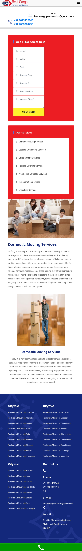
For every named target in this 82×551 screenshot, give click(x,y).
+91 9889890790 (23, 24)
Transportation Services (28, 182)
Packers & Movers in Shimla (20, 498)
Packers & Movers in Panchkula (21, 487)
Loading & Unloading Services (31, 150)
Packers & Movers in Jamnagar (56, 450)
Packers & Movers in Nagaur (20, 481)
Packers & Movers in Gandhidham (57, 440)
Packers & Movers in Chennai (20, 445)
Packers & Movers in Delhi (19, 434)
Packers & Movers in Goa (19, 503)
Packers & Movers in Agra (19, 429)
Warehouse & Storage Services (31, 174)
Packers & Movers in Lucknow (21, 412)
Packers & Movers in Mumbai (20, 440)
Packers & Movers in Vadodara (56, 456)
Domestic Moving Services (29, 142)
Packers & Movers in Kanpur (20, 423)
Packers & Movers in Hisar (19, 476)
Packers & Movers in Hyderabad (21, 456)
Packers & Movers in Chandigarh (57, 423)
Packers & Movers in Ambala (55, 429)
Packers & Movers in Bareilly (20, 492)
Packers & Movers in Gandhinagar (57, 445)
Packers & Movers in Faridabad (56, 412)
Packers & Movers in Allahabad (21, 418)
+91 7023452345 (23, 20)
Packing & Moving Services (30, 166)
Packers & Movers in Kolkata (20, 450)
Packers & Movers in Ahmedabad (57, 434)
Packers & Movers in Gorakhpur (21, 509)
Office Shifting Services (28, 158)
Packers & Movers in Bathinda (20, 470)
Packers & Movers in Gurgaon (55, 418)
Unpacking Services (26, 190)
